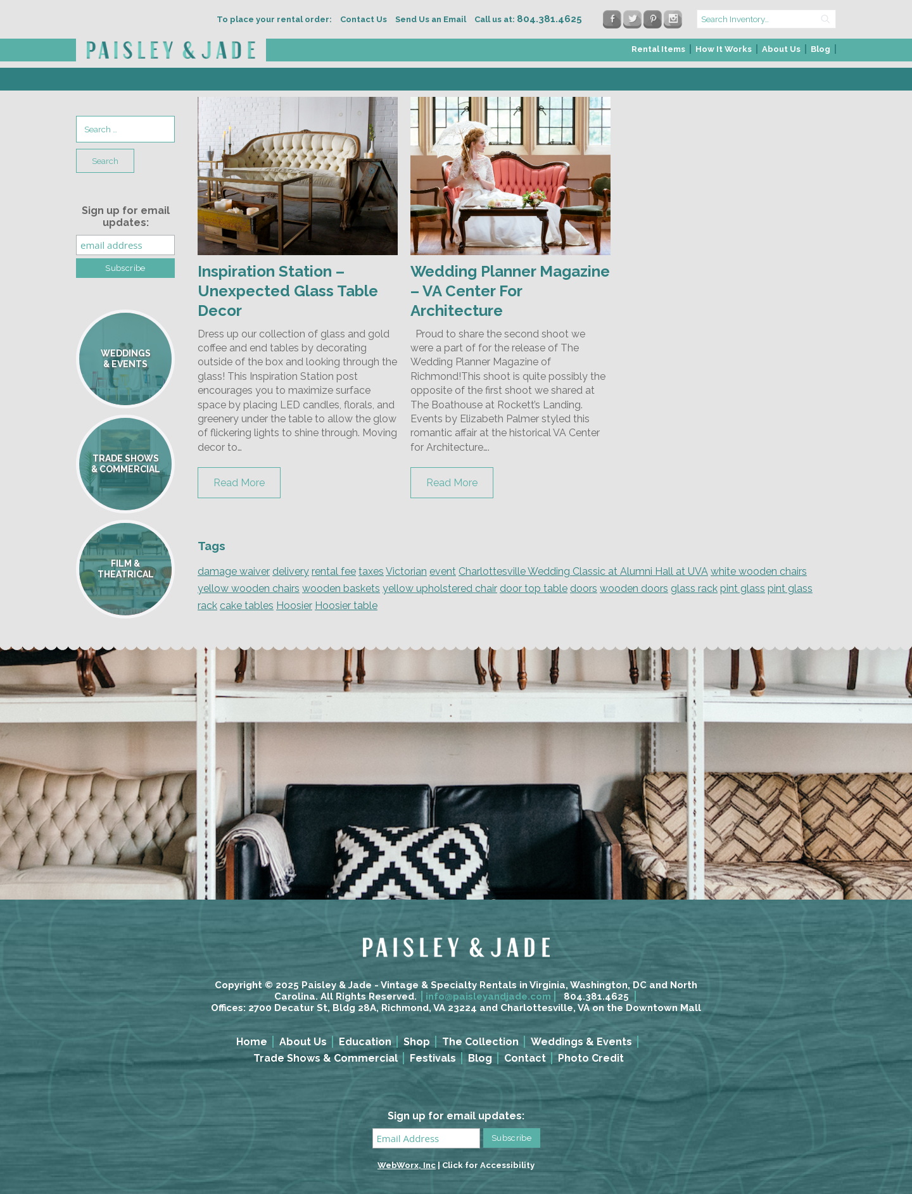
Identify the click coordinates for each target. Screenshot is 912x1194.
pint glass (742, 588)
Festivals (433, 1058)
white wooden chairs (759, 571)
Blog (820, 49)
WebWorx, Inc (406, 1165)
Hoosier (294, 606)
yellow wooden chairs (249, 588)
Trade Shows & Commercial (325, 1058)
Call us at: (528, 19)
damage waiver (234, 571)
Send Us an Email (430, 19)
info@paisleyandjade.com (488, 996)
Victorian (406, 571)
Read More (239, 483)
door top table (533, 588)
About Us (781, 49)
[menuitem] (659, 52)
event (442, 571)
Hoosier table (346, 606)
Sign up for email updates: (126, 216)
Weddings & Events (581, 1042)
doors (583, 588)
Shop (416, 1042)
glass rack (694, 588)
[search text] (766, 18)
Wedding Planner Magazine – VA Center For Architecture (510, 291)
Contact (525, 1058)
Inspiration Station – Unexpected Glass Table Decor (288, 291)
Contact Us (363, 19)
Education (365, 1042)
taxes (371, 571)
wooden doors (634, 588)
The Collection (480, 1042)
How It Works (723, 49)
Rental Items (658, 49)
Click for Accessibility (488, 1165)
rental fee (334, 571)
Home (251, 1042)
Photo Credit (591, 1058)
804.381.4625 (596, 996)
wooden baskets (341, 588)
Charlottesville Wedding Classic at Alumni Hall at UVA (583, 571)
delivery (290, 571)
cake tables (247, 606)
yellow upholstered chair (440, 588)
